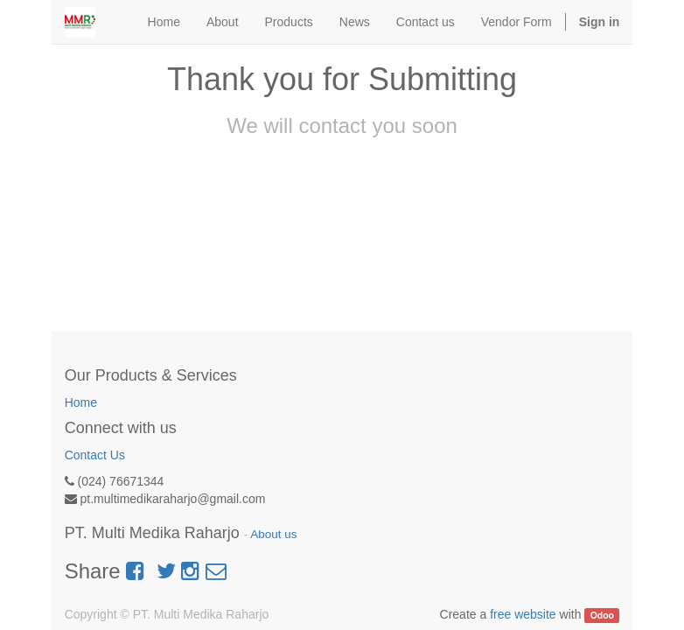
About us (273, 534)
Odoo (602, 615)
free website (522, 614)
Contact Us (95, 455)
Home (81, 403)
